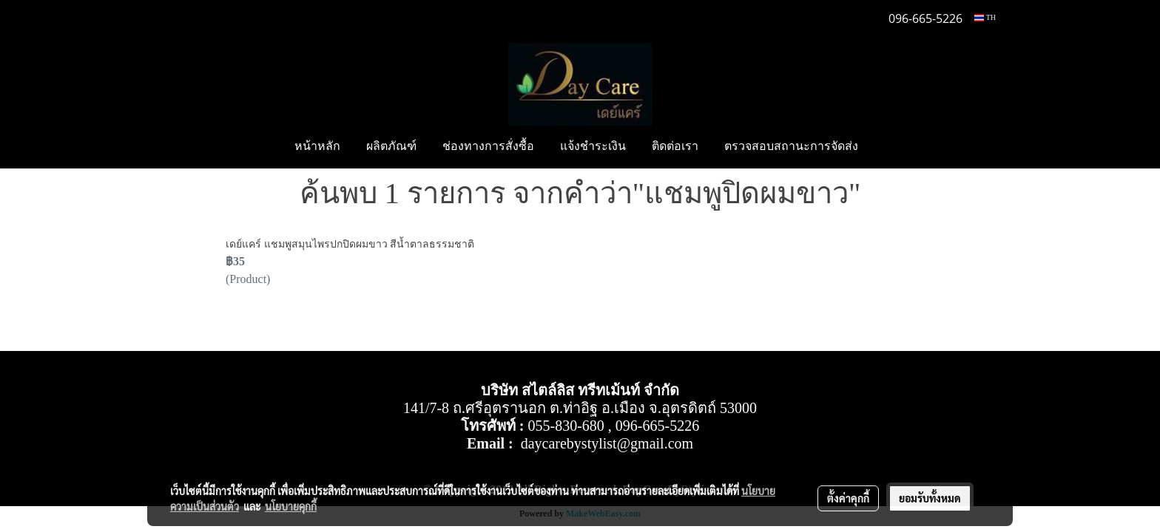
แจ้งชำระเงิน (593, 147)
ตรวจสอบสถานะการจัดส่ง (791, 147)
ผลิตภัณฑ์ (391, 147)
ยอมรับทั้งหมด (930, 498)
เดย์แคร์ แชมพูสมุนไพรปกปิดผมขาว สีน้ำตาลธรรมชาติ (350, 244)
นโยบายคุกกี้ (291, 506)
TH (985, 17)
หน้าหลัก (317, 147)
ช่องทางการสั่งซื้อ (488, 147)
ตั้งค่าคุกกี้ (848, 498)
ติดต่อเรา (675, 147)
